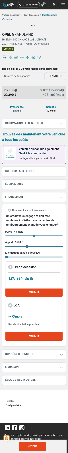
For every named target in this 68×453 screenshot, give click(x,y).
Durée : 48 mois (14, 231)
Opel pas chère (13, 405)
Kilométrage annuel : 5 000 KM (22, 252)
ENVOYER (56, 76)
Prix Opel (10, 401)
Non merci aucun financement (29, 210)
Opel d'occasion (32, 15)
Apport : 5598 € (14, 242)
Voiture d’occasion (12, 15)
